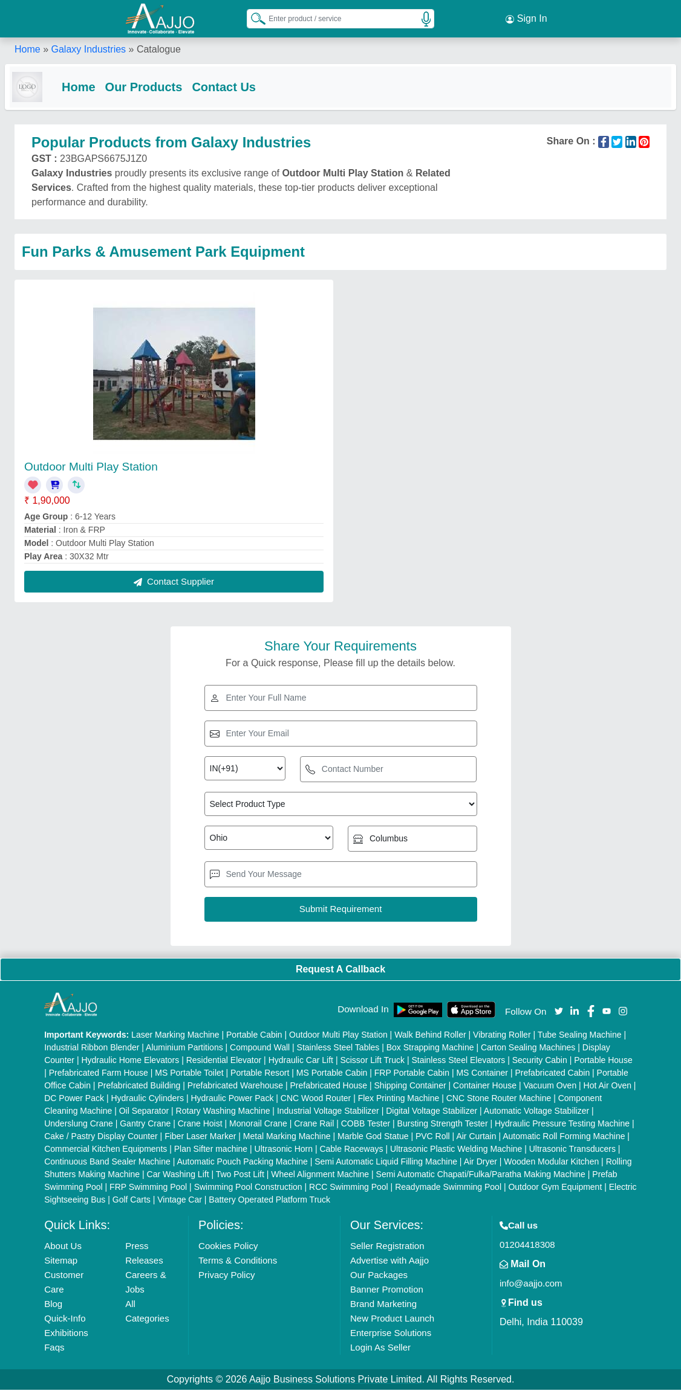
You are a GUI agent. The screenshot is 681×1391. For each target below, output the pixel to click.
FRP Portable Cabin (411, 1074)
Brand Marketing (383, 1305)
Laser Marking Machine (175, 1036)
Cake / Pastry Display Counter (101, 1137)
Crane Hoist (200, 1124)
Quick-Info (64, 1319)
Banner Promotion (386, 1290)
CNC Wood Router (316, 1099)
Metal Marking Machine (287, 1137)
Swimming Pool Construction (248, 1188)
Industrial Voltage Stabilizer (328, 1112)
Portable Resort (259, 1074)
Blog (53, 1305)
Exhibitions (66, 1334)
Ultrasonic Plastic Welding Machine (456, 1150)
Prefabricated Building (138, 1086)
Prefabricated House (328, 1086)
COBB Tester (365, 1124)
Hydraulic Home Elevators (130, 1061)
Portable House (603, 1061)
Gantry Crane (145, 1124)
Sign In (526, 18)
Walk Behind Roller (430, 1036)
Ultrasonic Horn (284, 1150)
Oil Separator (144, 1112)
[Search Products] (252, 17)
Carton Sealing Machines (528, 1048)
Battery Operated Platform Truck (269, 1201)
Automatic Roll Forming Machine (564, 1137)
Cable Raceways (351, 1150)
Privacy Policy (226, 1276)
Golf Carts (131, 1201)
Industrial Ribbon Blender (91, 1048)
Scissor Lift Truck (372, 1061)
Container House (484, 1086)
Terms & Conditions (237, 1261)
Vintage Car (179, 1201)
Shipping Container (410, 1086)
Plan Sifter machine (210, 1150)
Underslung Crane (78, 1124)
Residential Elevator (224, 1061)
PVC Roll (432, 1137)
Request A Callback (340, 970)
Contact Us (233, 85)
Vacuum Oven (550, 1086)
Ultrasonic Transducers (572, 1150)
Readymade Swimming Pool (448, 1188)
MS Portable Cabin (332, 1074)
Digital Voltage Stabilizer (431, 1112)
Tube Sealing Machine (580, 1036)
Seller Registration (387, 1247)
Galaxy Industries (88, 48)
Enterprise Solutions (390, 1334)
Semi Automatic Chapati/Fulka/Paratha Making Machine (480, 1175)
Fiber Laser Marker (200, 1137)
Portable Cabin (254, 1036)
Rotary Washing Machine (223, 1112)
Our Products (153, 85)
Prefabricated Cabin (552, 1074)
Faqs (54, 1348)
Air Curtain (476, 1137)
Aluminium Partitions (184, 1048)
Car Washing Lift (178, 1175)
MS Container (482, 1074)
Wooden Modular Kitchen (551, 1163)
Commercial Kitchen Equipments (105, 1150)
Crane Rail (314, 1124)
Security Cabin (539, 1061)
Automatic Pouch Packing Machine (242, 1163)
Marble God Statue (373, 1137)
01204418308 (527, 1246)
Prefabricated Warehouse (235, 1086)
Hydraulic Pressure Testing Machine (562, 1124)
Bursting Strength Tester (442, 1124)
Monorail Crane (258, 1124)
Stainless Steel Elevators (458, 1061)
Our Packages (379, 1276)
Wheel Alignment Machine (320, 1175)
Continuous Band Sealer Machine (107, 1163)
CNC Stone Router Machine (499, 1099)
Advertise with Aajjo (389, 1261)
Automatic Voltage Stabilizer (536, 1112)
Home (28, 48)
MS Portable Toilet (189, 1074)
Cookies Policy (228, 1247)
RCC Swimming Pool (348, 1188)
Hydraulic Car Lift (301, 1061)
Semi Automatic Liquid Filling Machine (385, 1163)
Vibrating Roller (501, 1036)
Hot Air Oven (607, 1086)
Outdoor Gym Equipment (555, 1188)
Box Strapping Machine (430, 1048)
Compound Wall (260, 1048)
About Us (63, 1247)
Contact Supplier (174, 582)
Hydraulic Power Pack (232, 1099)
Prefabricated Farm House (98, 1074)
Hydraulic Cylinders (147, 1099)
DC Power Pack (74, 1099)
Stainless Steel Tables (338, 1048)
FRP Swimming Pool (148, 1188)
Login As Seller (380, 1348)
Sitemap (60, 1261)
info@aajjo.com (531, 1284)
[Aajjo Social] (559, 1011)
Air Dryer (480, 1163)
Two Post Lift (240, 1175)
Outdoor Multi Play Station (91, 467)
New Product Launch (392, 1319)
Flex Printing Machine (399, 1099)
